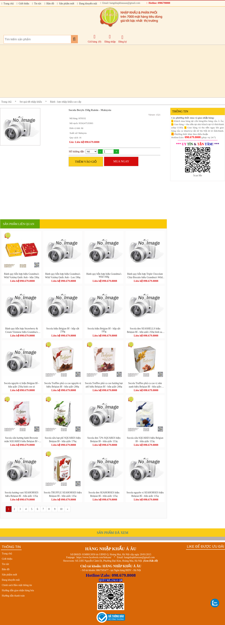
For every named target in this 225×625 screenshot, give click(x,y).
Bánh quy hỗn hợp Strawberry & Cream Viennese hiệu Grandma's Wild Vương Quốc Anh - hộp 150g (21, 330)
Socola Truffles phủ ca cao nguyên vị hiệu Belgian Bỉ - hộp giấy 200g (62, 385)
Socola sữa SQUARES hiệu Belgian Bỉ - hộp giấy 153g (145, 439)
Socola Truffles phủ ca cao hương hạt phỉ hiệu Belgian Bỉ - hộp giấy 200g (104, 385)
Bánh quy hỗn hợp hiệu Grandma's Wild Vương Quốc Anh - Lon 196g (62, 275)
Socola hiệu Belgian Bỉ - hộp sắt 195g (103, 330)
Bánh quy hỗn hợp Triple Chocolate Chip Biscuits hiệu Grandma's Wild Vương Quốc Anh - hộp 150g (145, 275)
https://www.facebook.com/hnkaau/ (93, 557)
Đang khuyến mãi (87, 3)
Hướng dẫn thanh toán (13, 595)
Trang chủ (7, 3)
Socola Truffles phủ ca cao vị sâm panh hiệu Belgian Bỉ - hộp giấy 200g (145, 385)
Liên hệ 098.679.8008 (22, 280)
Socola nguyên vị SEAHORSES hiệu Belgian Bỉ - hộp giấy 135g (145, 494)
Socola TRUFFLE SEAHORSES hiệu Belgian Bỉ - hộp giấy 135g (63, 494)
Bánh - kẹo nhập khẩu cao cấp (65, 101)
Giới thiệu (23, 3)
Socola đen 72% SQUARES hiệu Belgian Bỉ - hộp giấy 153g (103, 439)
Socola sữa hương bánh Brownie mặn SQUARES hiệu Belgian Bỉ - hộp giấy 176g (21, 439)
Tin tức (37, 3)
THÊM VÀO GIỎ (86, 161)
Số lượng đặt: (77, 151)
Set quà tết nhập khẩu (31, 101)
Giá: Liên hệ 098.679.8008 (84, 142)
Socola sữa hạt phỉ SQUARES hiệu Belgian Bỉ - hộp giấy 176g (63, 439)
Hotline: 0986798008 (158, 3)
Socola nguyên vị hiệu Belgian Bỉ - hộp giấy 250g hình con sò (21, 385)
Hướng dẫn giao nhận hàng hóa (18, 590)
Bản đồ (49, 3)
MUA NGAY (121, 161)
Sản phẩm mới (65, 3)
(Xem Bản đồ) (150, 560)
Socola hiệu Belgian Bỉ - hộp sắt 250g (62, 330)
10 (61, 509)
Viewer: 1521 (154, 114)
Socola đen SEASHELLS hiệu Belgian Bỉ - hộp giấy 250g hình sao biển (145, 330)
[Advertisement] (109, 71)
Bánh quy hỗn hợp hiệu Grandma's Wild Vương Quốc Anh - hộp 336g (21, 275)
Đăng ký (122, 39)
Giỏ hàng (92, 41)
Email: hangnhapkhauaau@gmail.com (120, 3)
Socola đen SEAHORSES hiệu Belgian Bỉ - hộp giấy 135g (104, 494)
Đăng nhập (110, 38)
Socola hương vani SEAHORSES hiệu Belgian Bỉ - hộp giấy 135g (21, 494)
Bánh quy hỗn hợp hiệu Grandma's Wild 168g (103, 275)
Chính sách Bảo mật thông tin (17, 585)
